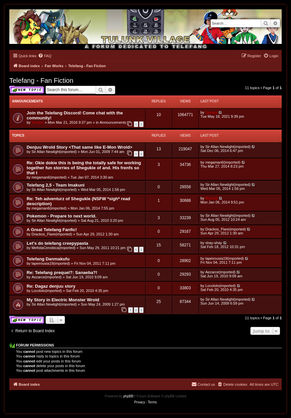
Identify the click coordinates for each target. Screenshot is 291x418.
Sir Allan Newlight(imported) (54, 152)
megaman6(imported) (49, 177)
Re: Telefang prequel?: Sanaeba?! (62, 272)
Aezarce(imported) (47, 277)
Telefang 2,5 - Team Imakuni (56, 185)
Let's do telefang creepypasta (57, 243)
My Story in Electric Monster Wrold (63, 299)
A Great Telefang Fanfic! (52, 229)
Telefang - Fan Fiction (41, 80)
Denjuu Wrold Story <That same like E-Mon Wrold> (80, 147)
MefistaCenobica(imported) (54, 248)
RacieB (211, 198)
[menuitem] (44, 56)
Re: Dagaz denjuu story (51, 286)
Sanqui (38, 122)
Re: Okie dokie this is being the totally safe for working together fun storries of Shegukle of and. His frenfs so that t (84, 167)
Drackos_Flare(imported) (52, 234)
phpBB (128, 396)
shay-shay (213, 243)
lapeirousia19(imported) (51, 263)
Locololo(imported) (47, 291)
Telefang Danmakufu (48, 258)
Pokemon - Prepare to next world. (62, 215)
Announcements (113, 122)
